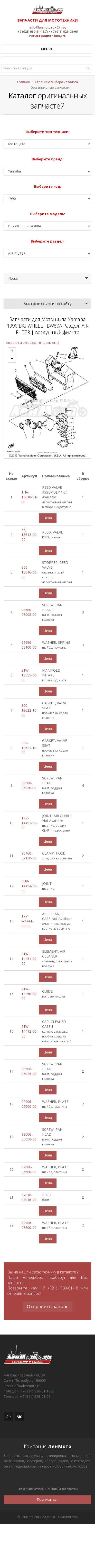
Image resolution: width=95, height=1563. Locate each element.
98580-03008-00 (28, 612)
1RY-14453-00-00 (29, 823)
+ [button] (12, 351)
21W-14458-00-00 (29, 994)
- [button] (12, 358)
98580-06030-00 (28, 785)
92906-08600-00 (28, 1225)
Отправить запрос (47, 1306)
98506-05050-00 (28, 1136)
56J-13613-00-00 (29, 534)
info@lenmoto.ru (41, 27)
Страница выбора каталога (56, 82)
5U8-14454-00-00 (29, 886)
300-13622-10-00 (29, 710)
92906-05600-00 (28, 1104)
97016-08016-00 (28, 1197)
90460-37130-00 (28, 855)
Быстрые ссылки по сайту (47, 303)
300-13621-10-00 (29, 748)
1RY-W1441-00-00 (27, 921)
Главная (23, 82)
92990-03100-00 (28, 645)
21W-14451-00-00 (29, 958)
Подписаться (47, 1499)
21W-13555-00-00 (29, 675)
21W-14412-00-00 (29, 1031)
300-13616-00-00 (29, 572)
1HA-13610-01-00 (29, 497)
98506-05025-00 (28, 1071)
